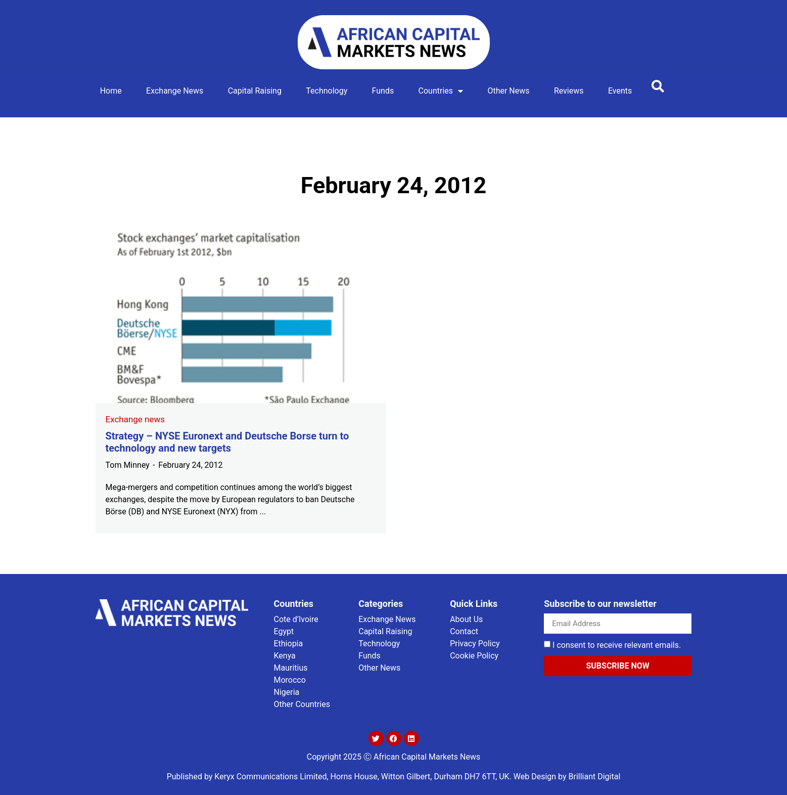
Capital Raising (255, 91)
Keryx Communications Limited (270, 776)
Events (620, 91)
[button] (658, 85)
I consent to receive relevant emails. (616, 645)
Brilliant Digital (595, 776)
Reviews (569, 91)
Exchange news (174, 91)
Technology (326, 91)
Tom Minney (128, 465)
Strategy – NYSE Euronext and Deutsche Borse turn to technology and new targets (227, 442)
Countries (441, 91)
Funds (383, 91)
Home (111, 91)
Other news (508, 91)
